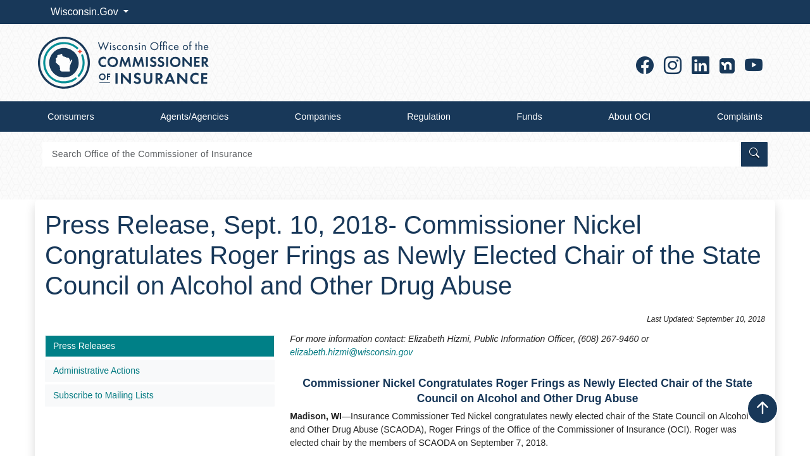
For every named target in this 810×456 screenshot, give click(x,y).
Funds (529, 116)
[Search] (390, 154)
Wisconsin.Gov (86, 11)
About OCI (629, 116)
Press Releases (84, 346)
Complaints (740, 116)
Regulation (429, 116)
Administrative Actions (96, 370)
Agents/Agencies (194, 116)
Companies (318, 116)
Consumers (70, 116)
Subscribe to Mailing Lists (103, 395)
